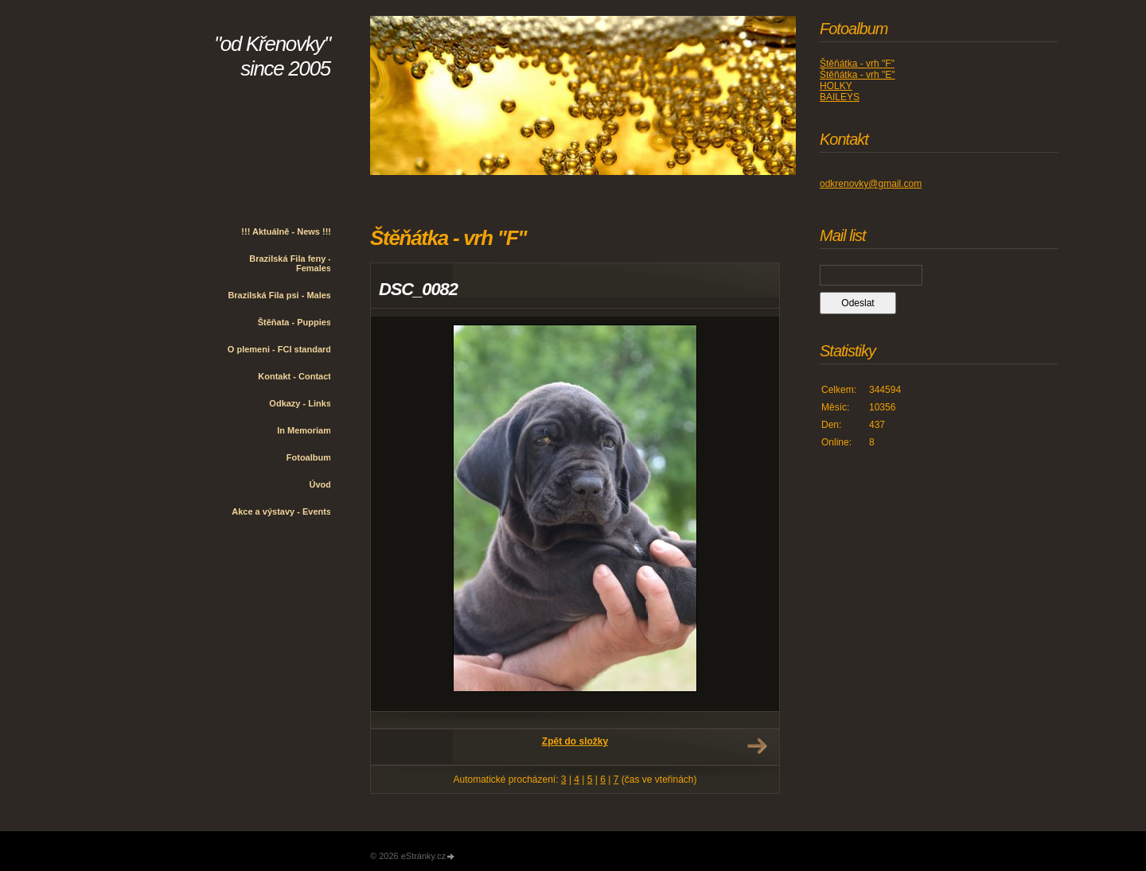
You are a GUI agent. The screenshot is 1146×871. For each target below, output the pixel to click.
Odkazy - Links (300, 403)
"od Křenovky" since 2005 (272, 56)
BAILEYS (840, 97)
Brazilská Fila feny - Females (290, 263)
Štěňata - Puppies (294, 322)
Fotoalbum (308, 457)
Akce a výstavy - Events (281, 511)
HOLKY (836, 85)
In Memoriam (304, 430)
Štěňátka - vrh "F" (857, 63)
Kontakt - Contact (294, 376)
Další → (757, 746)
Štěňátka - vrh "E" (857, 74)
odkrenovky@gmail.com (871, 183)
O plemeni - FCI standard (279, 349)
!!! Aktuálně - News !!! (286, 231)
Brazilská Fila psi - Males (279, 295)
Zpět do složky (575, 741)
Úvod (321, 484)
